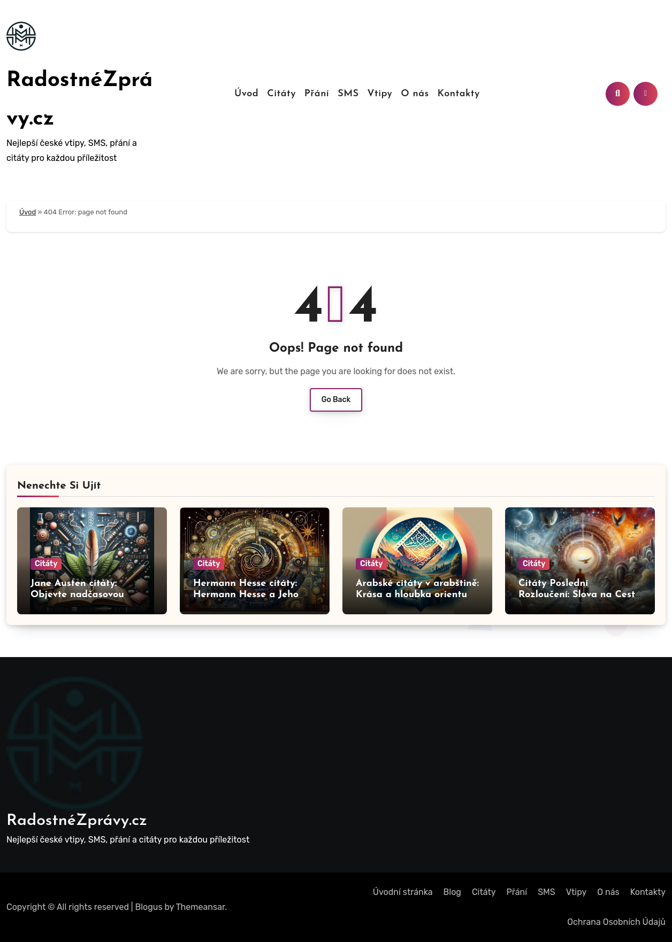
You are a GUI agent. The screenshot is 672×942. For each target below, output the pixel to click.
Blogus (149, 907)
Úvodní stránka (403, 892)
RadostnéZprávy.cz (76, 821)
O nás (415, 94)
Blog (452, 892)
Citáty (281, 94)
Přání (316, 94)
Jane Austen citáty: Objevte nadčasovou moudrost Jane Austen (81, 595)
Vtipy (379, 94)
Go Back (336, 399)
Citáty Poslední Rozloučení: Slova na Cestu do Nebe (579, 595)
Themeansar (200, 907)
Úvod (246, 94)
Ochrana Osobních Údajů (616, 922)
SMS (348, 94)
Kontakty (459, 94)
